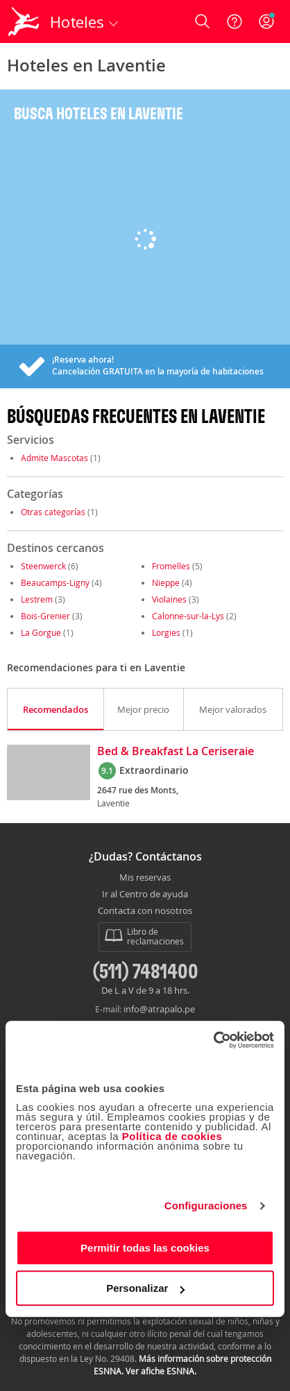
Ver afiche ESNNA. (161, 1370)
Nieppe (166, 582)
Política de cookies (172, 1136)
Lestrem (37, 599)
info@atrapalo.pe (159, 1009)
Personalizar (145, 1288)
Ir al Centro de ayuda (145, 894)
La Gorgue (41, 632)
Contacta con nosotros (145, 911)
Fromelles (171, 565)
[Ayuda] (234, 21)
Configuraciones (206, 1205)
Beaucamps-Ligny (55, 582)
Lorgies (166, 632)
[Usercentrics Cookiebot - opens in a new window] (213, 1040)
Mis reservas (145, 877)
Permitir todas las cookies (145, 1248)
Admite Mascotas (54, 457)
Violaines (169, 599)
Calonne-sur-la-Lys (188, 615)
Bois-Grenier (45, 615)
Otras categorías (53, 511)
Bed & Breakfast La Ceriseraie (175, 752)
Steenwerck (43, 565)
